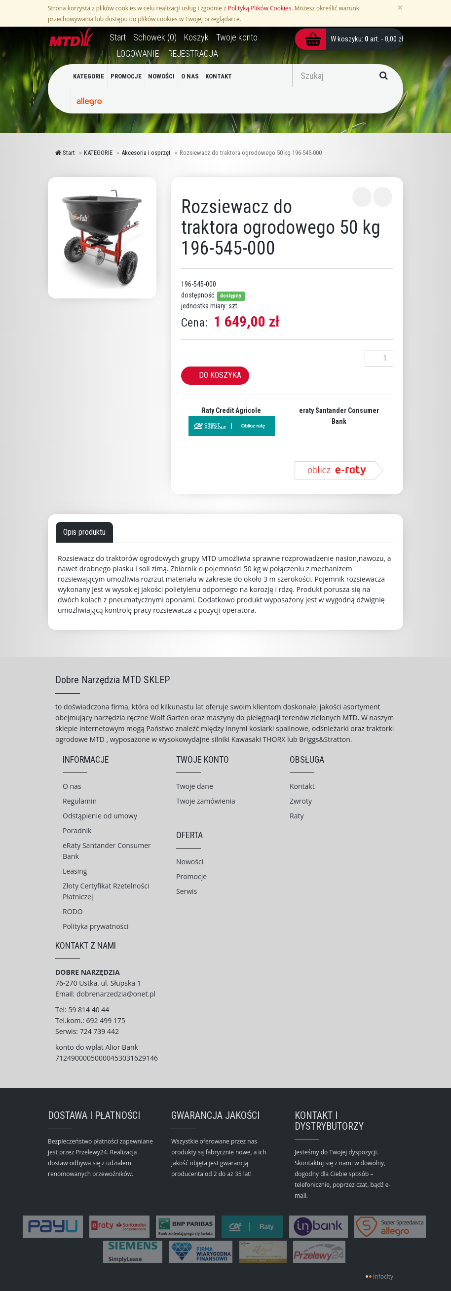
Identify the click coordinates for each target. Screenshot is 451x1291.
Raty (296, 815)
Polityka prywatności (96, 926)
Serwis (186, 891)
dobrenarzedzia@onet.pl (115, 993)
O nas (72, 786)
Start (65, 152)
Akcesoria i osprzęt (146, 152)
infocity (383, 1276)
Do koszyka (220, 375)
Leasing (75, 871)
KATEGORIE (88, 76)
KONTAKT (218, 76)
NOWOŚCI (161, 76)
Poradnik (77, 830)
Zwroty (301, 801)
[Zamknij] (400, 7)
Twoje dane (194, 786)
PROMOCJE (126, 76)
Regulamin (80, 801)
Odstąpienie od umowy (100, 815)
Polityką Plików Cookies (260, 8)
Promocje (191, 876)
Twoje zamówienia (205, 801)
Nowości (189, 861)
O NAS (190, 76)
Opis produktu (84, 532)
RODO (73, 911)
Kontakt (302, 786)
